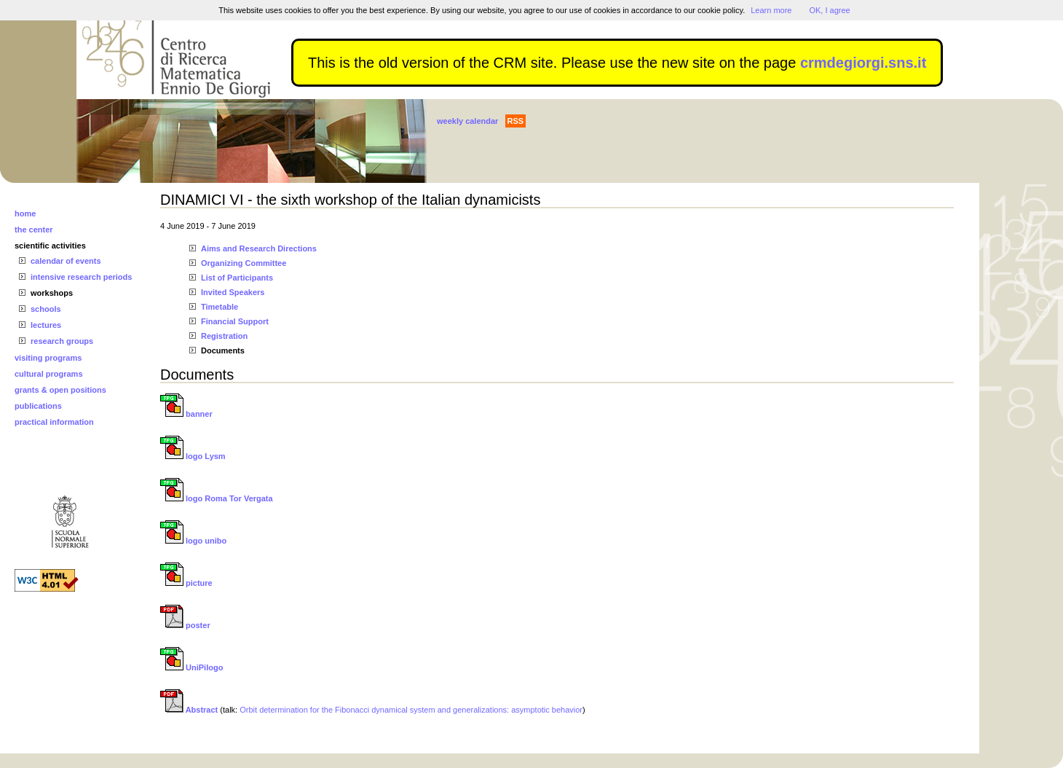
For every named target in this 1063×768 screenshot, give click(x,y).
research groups (62, 341)
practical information (54, 422)
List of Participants (237, 277)
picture (186, 583)
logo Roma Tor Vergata (216, 498)
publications (38, 405)
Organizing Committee (243, 263)
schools (46, 309)
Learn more (771, 10)
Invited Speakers (232, 292)
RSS (515, 121)
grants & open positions (60, 389)
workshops (52, 293)
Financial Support (235, 321)
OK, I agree (829, 10)
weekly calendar (467, 121)
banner (186, 414)
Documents (223, 350)
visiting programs (48, 357)
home (25, 213)
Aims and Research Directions (259, 248)
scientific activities (50, 245)
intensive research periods (81, 277)
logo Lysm (193, 456)
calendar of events (66, 260)
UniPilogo (191, 667)
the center (34, 229)
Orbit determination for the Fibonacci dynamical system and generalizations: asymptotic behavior (411, 709)
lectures (46, 325)
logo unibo (193, 540)
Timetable (219, 306)
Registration (224, 336)
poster (185, 625)
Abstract (189, 709)
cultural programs (49, 373)
